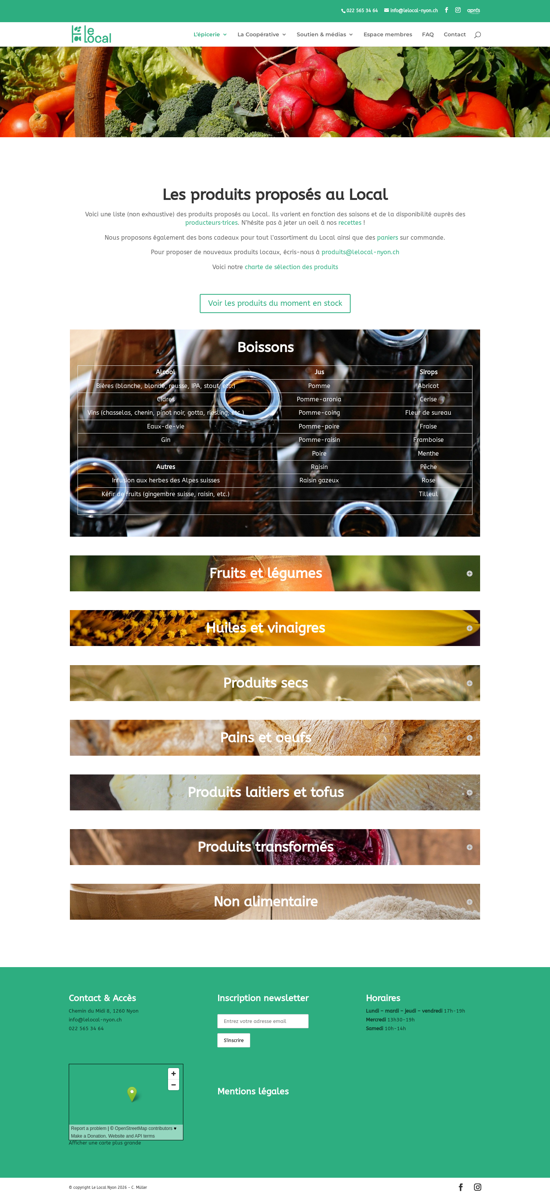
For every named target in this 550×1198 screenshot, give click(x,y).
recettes (349, 222)
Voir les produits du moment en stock (275, 303)
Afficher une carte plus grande (105, 1143)
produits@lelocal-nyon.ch (360, 252)
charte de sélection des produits (291, 267)
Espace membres (388, 35)
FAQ (428, 35)
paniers (387, 237)
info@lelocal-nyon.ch (95, 1020)
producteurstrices (211, 222)
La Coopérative (258, 35)
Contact (455, 35)
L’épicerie (207, 35)
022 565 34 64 (86, 1028)
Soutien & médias (321, 35)
